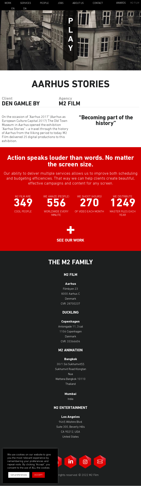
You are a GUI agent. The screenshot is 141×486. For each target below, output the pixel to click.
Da (24, 9)
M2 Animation (70, 350)
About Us (78, 3)
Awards (121, 3)
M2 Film (134, 3)
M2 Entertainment (70, 408)
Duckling (70, 312)
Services (25, 3)
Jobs (61, 3)
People (44, 3)
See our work (70, 240)
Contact (98, 3)
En (13, 9)
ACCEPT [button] (38, 475)
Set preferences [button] (18, 475)
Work (8, 3)
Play (70, 35)
